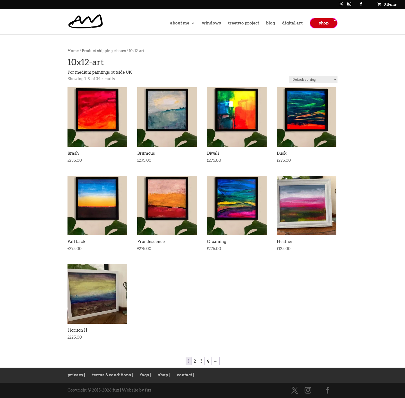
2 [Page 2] (195, 361)
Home (73, 51)
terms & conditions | (112, 375)
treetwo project (243, 23)
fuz (115, 390)
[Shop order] (313, 79)
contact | (185, 375)
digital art (292, 23)
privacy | (76, 375)
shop (323, 23)
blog (270, 23)
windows (211, 23)
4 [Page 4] (208, 361)
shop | (164, 375)
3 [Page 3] (201, 361)
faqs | (145, 375)
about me (179, 23)
